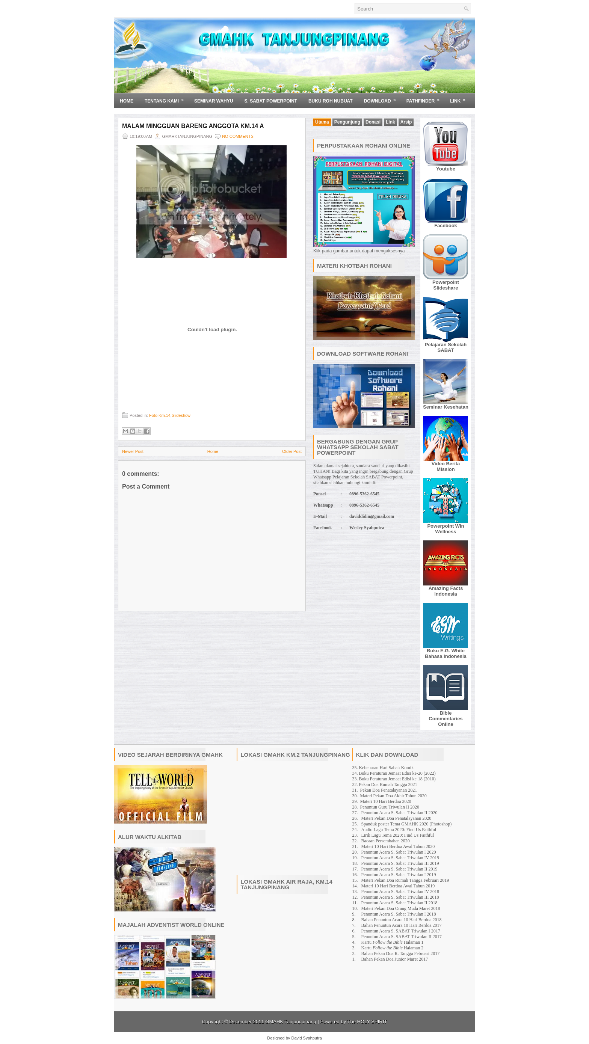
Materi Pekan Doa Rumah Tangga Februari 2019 (405, 880)
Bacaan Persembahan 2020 (385, 840)
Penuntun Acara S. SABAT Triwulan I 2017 (400, 931)
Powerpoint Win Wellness (445, 528)
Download (382, 98)
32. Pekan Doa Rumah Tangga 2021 (384, 784)
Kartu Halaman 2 (392, 947)
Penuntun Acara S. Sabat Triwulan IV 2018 (400, 891)
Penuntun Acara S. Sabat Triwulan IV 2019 (400, 857)
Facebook (445, 225)
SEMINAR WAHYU (213, 101)
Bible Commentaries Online (445, 718)
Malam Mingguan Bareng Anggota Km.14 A (193, 126)
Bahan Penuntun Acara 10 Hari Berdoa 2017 (401, 925)
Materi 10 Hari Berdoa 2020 (385, 801)
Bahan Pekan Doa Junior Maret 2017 (394, 959)
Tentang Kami (167, 98)
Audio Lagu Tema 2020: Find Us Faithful (398, 829)
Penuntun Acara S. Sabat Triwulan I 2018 (398, 914)
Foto (153, 415)
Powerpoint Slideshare (445, 285)
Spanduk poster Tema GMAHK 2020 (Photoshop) (406, 824)
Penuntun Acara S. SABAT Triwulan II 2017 (401, 936)
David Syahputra (306, 1038)
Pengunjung (347, 122)
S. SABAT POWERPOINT (270, 101)
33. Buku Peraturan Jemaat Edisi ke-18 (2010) (394, 778)
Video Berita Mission (446, 466)
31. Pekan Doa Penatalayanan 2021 (384, 790)
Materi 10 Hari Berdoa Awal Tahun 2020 (398, 846)
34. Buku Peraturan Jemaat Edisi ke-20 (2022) (394, 773)
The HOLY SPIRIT (367, 1021)
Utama (322, 122)
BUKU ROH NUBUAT (330, 101)
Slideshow (181, 415)
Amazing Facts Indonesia (446, 591)
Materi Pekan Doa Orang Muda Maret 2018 (400, 908)
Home (126, 101)
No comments (238, 136)
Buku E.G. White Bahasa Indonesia (446, 653)
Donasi (373, 122)
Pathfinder (425, 98)
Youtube (445, 169)
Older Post (292, 451)
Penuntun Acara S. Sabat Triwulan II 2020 (399, 812)
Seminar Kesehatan (445, 407)
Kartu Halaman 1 (392, 942)
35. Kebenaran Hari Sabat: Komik (383, 767)
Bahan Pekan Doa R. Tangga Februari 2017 (400, 953)
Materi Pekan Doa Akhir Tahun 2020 (393, 795)
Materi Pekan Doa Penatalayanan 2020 (396, 818)
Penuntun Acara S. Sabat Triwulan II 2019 (399, 869)
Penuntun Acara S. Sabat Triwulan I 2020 (398, 852)
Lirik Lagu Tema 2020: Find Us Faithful (397, 835)
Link (460, 98)
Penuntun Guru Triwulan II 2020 (389, 807)
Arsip (406, 122)
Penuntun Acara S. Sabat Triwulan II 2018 (399, 902)
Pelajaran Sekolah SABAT (446, 347)
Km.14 (165, 415)
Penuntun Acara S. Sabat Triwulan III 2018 (400, 897)
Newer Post (132, 451)
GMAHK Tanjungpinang (290, 1021)
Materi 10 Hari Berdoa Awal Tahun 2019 (398, 886)
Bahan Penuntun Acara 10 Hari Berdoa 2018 (401, 919)
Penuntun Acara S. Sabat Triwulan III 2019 (400, 863)
